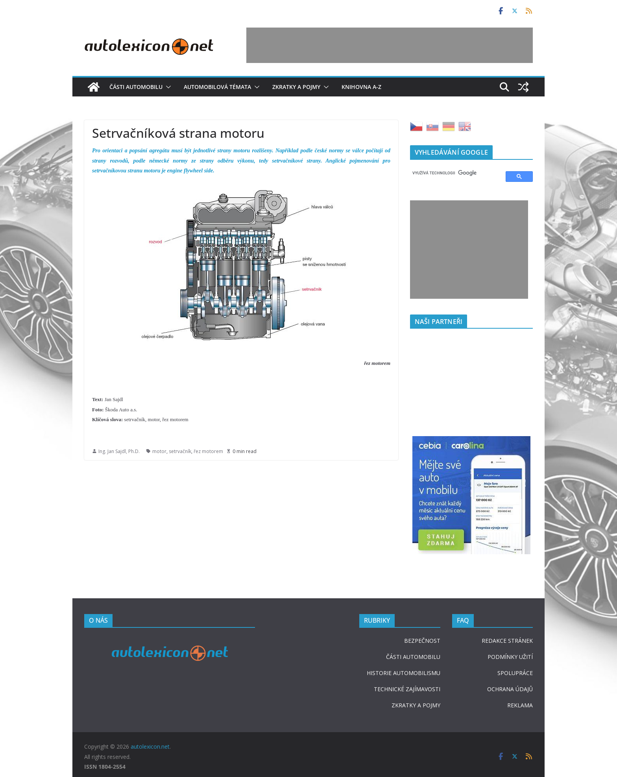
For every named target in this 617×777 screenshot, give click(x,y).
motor (159, 451)
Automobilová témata (217, 87)
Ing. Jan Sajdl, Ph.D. (119, 451)
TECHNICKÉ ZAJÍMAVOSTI (407, 689)
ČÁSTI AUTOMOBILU (413, 656)
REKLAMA (520, 705)
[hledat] (454, 173)
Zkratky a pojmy (296, 87)
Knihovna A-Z (361, 87)
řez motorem (208, 451)
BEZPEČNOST (422, 640)
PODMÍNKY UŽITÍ (510, 656)
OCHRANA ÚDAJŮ (510, 689)
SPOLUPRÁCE (515, 673)
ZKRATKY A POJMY (416, 705)
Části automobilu (136, 87)
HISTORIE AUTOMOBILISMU (403, 673)
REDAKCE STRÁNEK (507, 640)
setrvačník (180, 451)
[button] (167, 86)
